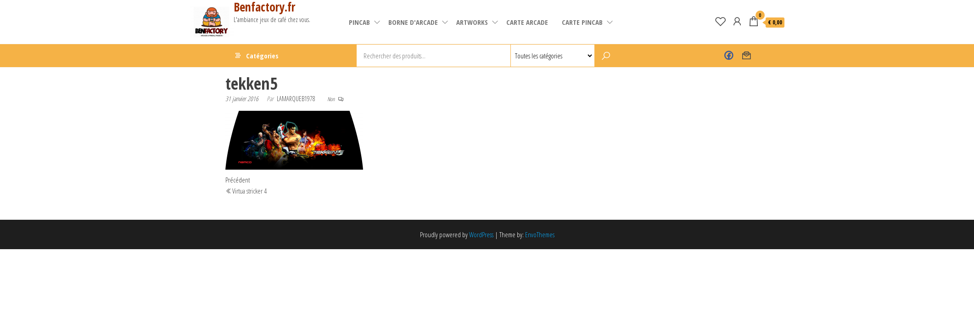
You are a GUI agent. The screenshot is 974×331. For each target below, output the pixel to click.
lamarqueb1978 (296, 98)
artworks (472, 22)
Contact (747, 55)
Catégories (262, 55)
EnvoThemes (539, 234)
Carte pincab (582, 22)
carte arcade (527, 22)
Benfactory (729, 55)
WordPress (481, 234)
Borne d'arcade (413, 22)
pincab (359, 22)
